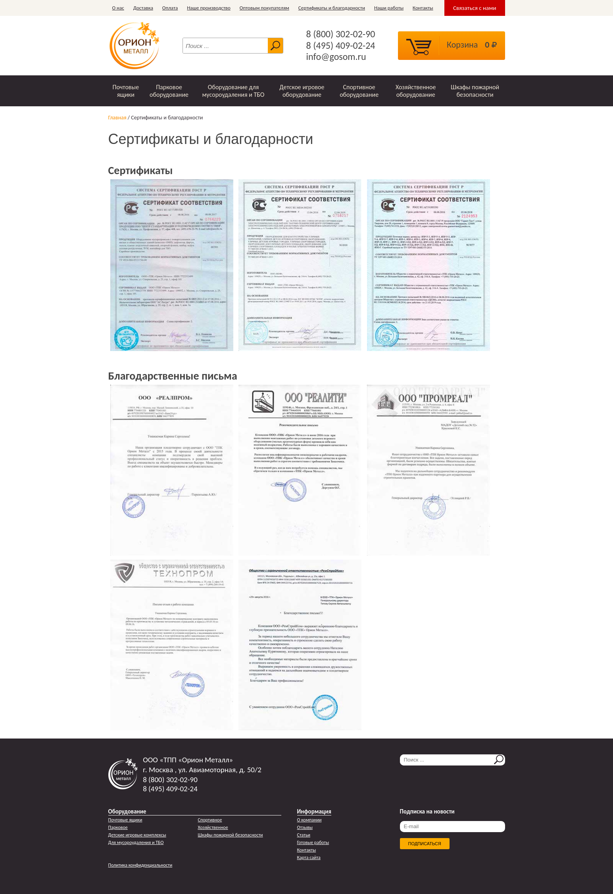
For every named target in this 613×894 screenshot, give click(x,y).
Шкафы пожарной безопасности (475, 90)
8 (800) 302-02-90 (340, 34)
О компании (309, 820)
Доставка (143, 8)
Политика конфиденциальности (140, 865)
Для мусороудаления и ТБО (136, 842)
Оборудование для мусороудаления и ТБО (233, 90)
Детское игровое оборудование (301, 90)
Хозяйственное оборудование (416, 90)
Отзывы (305, 827)
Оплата (170, 8)
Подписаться (424, 843)
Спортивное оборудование (359, 90)
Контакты (423, 8)
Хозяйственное (213, 827)
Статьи (304, 835)
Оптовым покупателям (264, 8)
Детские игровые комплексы (137, 835)
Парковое (118, 827)
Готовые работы (313, 842)
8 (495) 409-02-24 (340, 45)
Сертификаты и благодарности (331, 8)
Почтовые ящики (125, 90)
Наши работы (389, 8)
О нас (118, 8)
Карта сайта (309, 857)
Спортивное (210, 820)
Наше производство (209, 8)
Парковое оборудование (169, 90)
